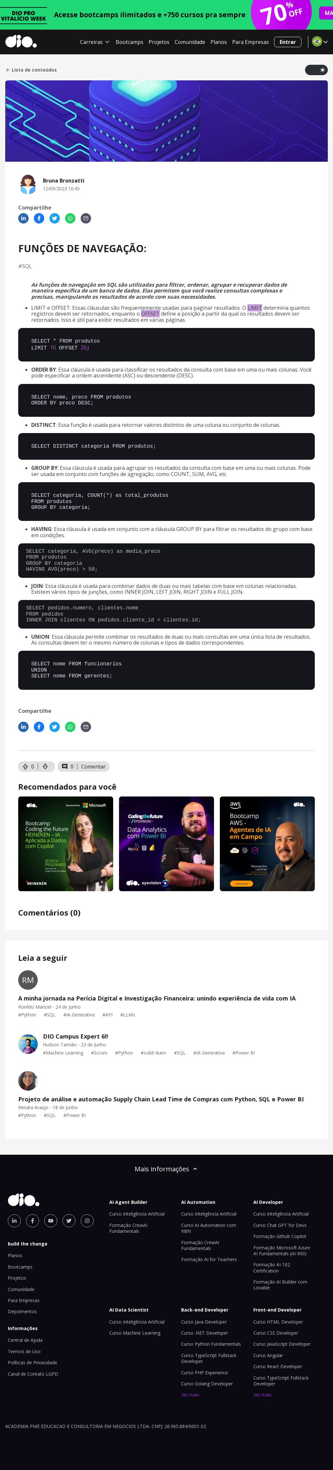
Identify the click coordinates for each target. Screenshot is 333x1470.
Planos (218, 42)
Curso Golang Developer (207, 1383)
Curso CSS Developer (275, 1332)
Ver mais (190, 1394)
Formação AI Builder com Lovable (280, 1284)
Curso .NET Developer (204, 1332)
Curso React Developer (277, 1366)
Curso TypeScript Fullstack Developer (208, 1358)
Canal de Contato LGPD (33, 1373)
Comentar (93, 765)
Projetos (159, 42)
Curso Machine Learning (134, 1332)
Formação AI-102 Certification (271, 1267)
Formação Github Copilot (279, 1235)
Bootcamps (129, 42)
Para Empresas (250, 42)
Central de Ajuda (25, 1339)
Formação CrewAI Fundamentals (128, 1227)
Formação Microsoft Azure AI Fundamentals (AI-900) (281, 1250)
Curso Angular (268, 1355)
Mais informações (166, 1168)
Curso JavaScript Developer (282, 1343)
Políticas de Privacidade (32, 1362)
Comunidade (190, 42)
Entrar (288, 42)
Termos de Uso (24, 1351)
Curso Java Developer (204, 1321)
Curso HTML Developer (278, 1321)
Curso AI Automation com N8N (208, 1227)
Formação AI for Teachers (209, 1259)
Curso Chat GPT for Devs (280, 1224)
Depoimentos (22, 1311)
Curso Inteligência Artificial (137, 1213)
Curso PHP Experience (204, 1372)
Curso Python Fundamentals (211, 1343)
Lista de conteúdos (31, 70)
